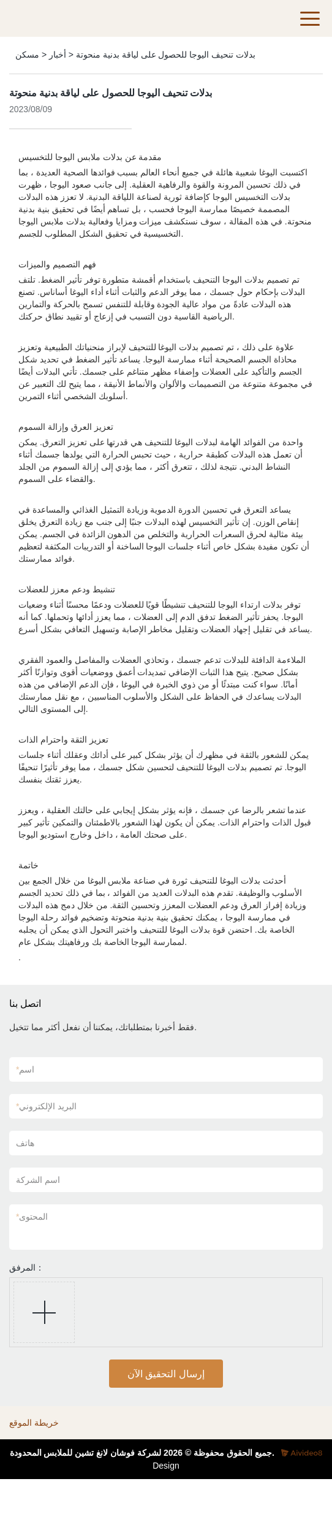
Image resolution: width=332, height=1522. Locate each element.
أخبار (57, 54)
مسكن (27, 54)
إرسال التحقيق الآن (166, 1374)
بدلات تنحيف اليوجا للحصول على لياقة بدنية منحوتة (165, 54)
